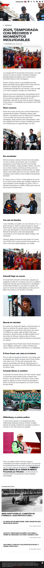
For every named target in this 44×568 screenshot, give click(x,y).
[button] (6, 57)
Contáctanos (19, 2)
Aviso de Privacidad (17, 566)
